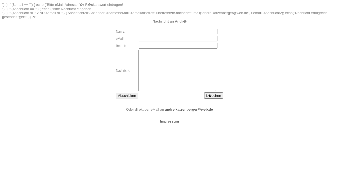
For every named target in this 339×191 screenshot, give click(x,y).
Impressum (169, 129)
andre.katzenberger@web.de (189, 117)
